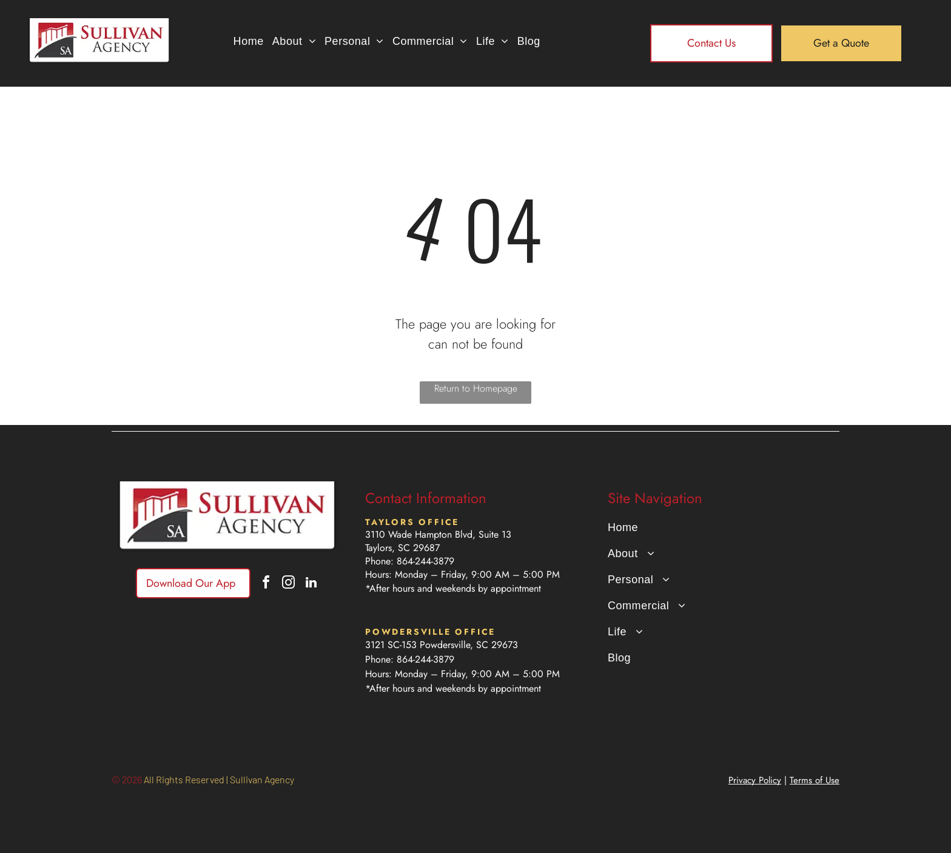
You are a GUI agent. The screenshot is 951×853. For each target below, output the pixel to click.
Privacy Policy (754, 780)
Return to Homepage (475, 388)
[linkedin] (311, 584)
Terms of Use (814, 780)
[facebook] (266, 584)
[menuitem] (248, 41)
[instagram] (288, 584)
